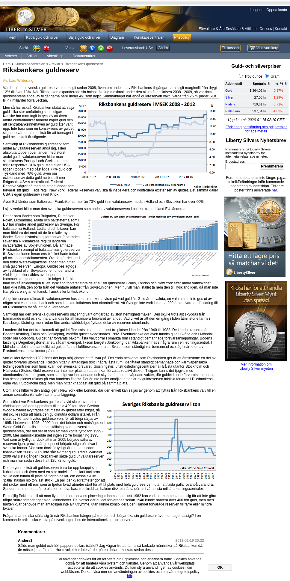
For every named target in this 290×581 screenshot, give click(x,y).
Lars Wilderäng (21, 81)
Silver (229, 97)
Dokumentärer (84, 56)
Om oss (265, 29)
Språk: (24, 48)
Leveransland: (137, 48)
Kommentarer (31, 531)
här (274, 190)
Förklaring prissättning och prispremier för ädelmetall (256, 129)
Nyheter (10, 56)
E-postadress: (235, 161)
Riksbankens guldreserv (83, 64)
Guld (228, 90)
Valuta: (71, 48)
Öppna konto (276, 10)
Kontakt (281, 29)
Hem (6, 64)
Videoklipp (55, 56)
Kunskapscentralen (30, 64)
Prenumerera (272, 166)
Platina (230, 104)
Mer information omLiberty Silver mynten (256, 366)
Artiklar (31, 56)
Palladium (232, 111)
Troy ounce (253, 76)
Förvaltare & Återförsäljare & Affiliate (227, 29)
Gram (275, 76)
